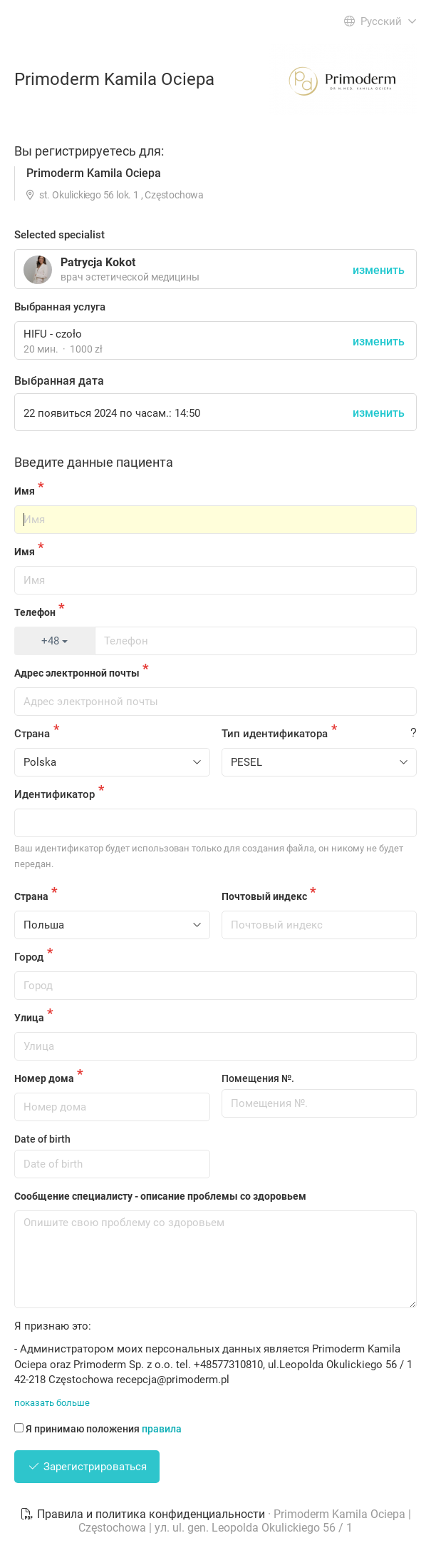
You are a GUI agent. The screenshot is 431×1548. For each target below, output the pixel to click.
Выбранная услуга (59, 306)
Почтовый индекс (264, 896)
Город (28, 957)
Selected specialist (59, 234)
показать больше (52, 1402)
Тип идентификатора (275, 733)
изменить (379, 341)
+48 (54, 640)
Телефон (35, 612)
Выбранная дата (59, 381)
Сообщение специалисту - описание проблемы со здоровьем (160, 1196)
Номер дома (44, 1078)
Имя (24, 491)
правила (162, 1429)
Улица (29, 1017)
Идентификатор (54, 794)
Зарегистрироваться (87, 1466)
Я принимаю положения (98, 1429)
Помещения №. (258, 1078)
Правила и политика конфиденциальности (144, 1514)
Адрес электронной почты (77, 673)
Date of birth (42, 1139)
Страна (32, 733)
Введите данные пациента (93, 462)
